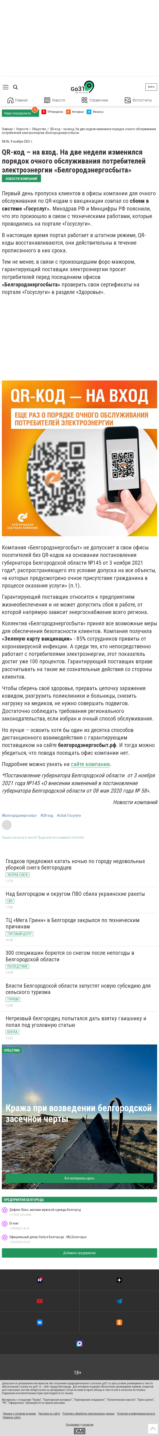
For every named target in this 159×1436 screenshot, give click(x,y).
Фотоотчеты (138, 100)
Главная (17, 100)
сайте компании (90, 764)
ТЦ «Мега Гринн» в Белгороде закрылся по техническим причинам (73, 923)
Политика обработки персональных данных (89, 1413)
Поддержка (73, 1424)
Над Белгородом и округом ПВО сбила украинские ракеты (75, 894)
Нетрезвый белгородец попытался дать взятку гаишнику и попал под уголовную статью (76, 1021)
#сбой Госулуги (69, 816)
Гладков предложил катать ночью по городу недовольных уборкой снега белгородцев (75, 864)
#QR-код (47, 816)
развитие (87, 1424)
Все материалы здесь (79, 1178)
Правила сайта (12, 1417)
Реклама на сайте (49, 1413)
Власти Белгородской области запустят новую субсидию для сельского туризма (78, 989)
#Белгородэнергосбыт (19, 816)
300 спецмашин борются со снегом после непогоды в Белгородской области (70, 956)
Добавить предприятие (79, 1253)
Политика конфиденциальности (136, 1413)
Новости (54, 100)
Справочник (95, 100)
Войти (151, 86)
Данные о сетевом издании (19, 1413)
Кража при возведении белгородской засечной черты (79, 1113)
